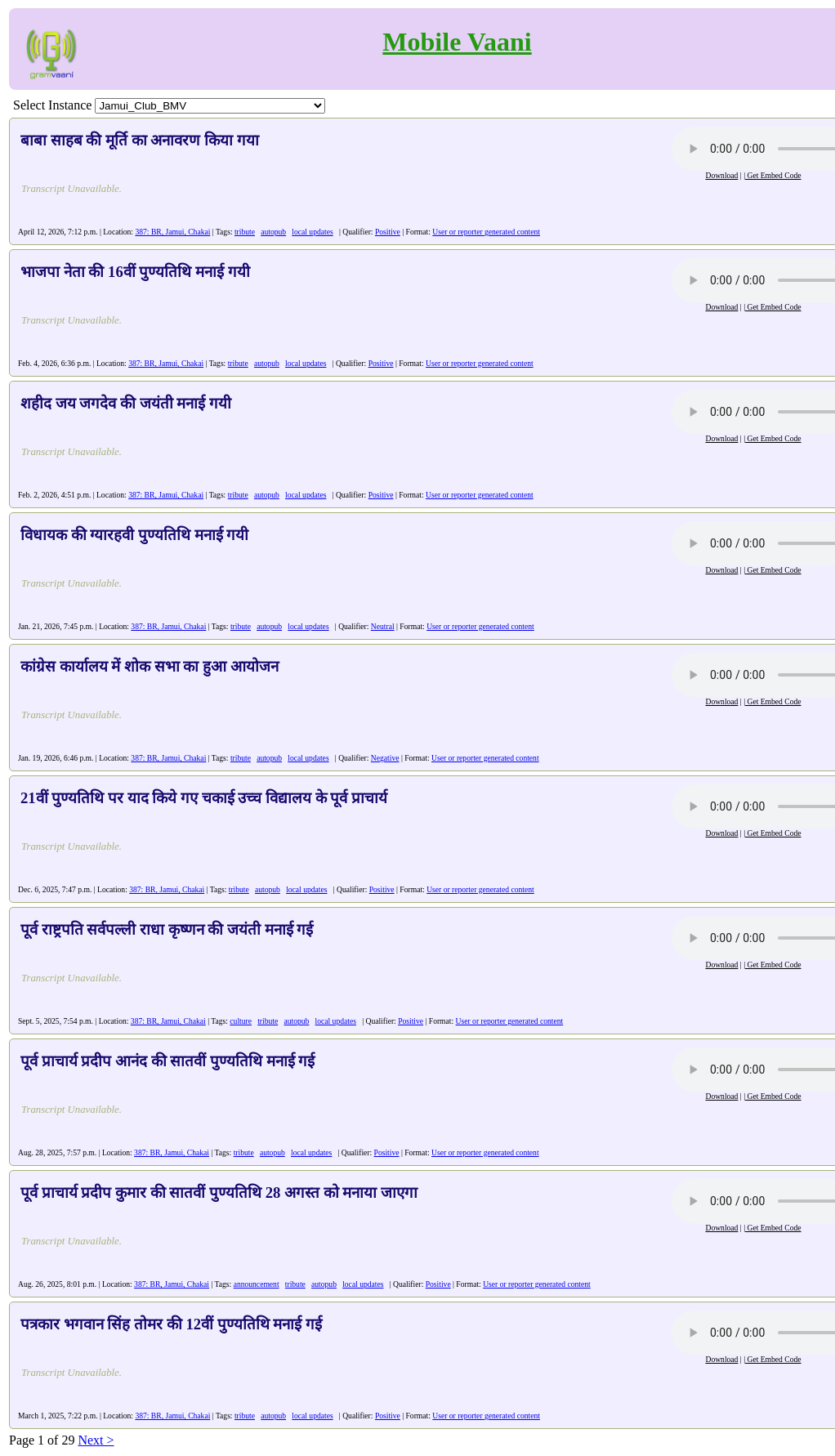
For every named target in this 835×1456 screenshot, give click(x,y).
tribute (244, 231)
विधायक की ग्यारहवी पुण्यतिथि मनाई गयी (134, 534)
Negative (385, 757)
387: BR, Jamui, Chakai (172, 231)
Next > (96, 1440)
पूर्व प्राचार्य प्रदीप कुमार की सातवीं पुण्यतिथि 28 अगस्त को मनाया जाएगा (219, 1192)
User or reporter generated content (486, 231)
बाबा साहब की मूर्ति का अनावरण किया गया (139, 140)
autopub (273, 231)
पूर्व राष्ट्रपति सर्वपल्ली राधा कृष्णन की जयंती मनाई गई (166, 929)
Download (721, 175)
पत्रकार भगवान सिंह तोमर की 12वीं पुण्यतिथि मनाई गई (171, 1324)
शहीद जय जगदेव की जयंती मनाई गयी (125, 403)
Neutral (383, 626)
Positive (387, 231)
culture (241, 1020)
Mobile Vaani (456, 41)
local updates (312, 231)
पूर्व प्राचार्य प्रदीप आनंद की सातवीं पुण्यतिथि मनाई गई (167, 1061)
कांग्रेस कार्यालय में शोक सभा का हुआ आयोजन (149, 666)
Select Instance (52, 105)
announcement (256, 1284)
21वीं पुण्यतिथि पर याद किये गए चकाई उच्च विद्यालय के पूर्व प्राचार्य (203, 797)
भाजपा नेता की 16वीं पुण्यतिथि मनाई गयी (135, 271)
